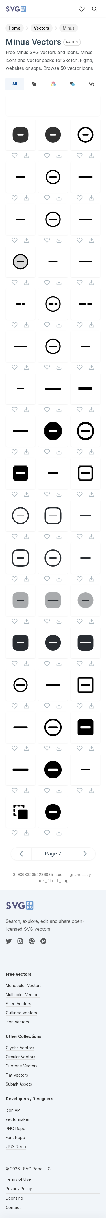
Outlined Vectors (21, 1012)
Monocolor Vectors (24, 985)
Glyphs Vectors (20, 1047)
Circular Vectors (20, 1056)
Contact (13, 1207)
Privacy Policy (19, 1188)
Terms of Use (18, 1179)
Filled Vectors (18, 1003)
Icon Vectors (17, 1021)
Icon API (13, 1110)
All (14, 83)
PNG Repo (15, 1128)
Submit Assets (19, 1084)
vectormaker (18, 1119)
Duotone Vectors (22, 1065)
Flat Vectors (17, 1075)
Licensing (14, 1198)
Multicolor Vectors (23, 994)
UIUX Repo (16, 1146)
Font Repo (15, 1137)
